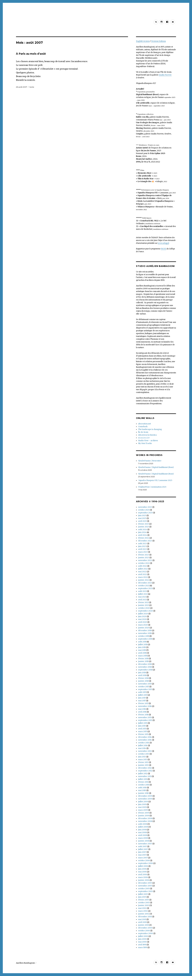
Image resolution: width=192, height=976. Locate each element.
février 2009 (143, 813)
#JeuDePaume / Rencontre (149, 461)
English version (143, 41)
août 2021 (142, 591)
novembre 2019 (144, 633)
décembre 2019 (144, 630)
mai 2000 (142, 942)
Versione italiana (158, 41)
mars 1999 (142, 947)
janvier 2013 (143, 765)
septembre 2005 (145, 891)
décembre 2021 (145, 583)
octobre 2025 (143, 510)
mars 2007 (143, 858)
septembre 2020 (145, 611)
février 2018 (143, 678)
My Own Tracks (145, 443)
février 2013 (143, 762)
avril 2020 (142, 622)
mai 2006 (142, 872)
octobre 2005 (144, 888)
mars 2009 (143, 810)
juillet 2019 (142, 644)
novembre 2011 (144, 776)
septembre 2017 (145, 689)
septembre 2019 (145, 639)
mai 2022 (142, 571)
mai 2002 (142, 908)
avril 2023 (142, 549)
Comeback (142, 426)
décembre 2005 (145, 883)
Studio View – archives (148, 440)
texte (31, 87)
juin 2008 (142, 830)
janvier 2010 (143, 793)
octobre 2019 (143, 636)
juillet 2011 (142, 779)
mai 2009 (142, 807)
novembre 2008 (145, 821)
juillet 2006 (143, 866)
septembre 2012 (145, 771)
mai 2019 (142, 650)
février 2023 (143, 555)
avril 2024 (142, 535)
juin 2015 (142, 726)
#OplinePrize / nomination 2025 (152, 487)
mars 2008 (143, 838)
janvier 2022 (143, 580)
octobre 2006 (144, 860)
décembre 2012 (145, 768)
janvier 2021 (143, 605)
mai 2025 (142, 518)
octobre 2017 (143, 686)
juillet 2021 (143, 594)
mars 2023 (143, 552)
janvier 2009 (143, 816)
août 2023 (142, 543)
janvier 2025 (143, 527)
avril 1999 (142, 945)
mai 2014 (142, 748)
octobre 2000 (144, 931)
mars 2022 (143, 577)
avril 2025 (142, 521)
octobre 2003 (144, 902)
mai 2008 (142, 832)
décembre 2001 (145, 916)
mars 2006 (143, 877)
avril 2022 (142, 574)
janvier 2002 (143, 914)
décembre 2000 (145, 928)
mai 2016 (142, 709)
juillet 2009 (143, 801)
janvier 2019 (143, 661)
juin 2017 (142, 698)
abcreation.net (144, 424)
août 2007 (142, 846)
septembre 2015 (145, 720)
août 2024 (142, 529)
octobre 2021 (143, 586)
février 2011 (143, 782)
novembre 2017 (144, 684)
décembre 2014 (145, 737)
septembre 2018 (145, 670)
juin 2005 (142, 897)
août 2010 (142, 787)
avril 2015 (142, 729)
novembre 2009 (145, 799)
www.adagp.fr (163, 243)
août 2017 (142, 692)
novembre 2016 (144, 706)
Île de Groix (143, 432)
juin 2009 (142, 804)
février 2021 (143, 602)
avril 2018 (142, 675)
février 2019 (143, 658)
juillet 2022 (143, 569)
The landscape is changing (150, 429)
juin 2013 (142, 757)
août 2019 (142, 642)
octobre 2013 (143, 754)
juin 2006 (142, 869)
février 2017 (143, 703)
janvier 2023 (143, 557)
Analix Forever (165, 75)
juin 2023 (142, 546)
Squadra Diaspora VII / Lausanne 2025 (155, 480)
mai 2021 (142, 597)
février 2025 (143, 524)
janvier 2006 (143, 880)
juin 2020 (142, 616)
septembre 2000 (145, 933)
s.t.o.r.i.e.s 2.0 (143, 438)
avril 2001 (142, 922)
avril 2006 (142, 874)
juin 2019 (142, 647)
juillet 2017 (142, 695)
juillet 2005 (143, 894)
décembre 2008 (145, 818)
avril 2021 (142, 600)
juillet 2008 (143, 827)
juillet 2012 (142, 773)
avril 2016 (142, 712)
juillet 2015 (142, 723)
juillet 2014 (142, 745)
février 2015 (143, 734)
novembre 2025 (145, 507)
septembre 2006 (145, 863)
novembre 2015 (144, 717)
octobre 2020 (144, 608)
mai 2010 (142, 790)
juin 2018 (142, 672)
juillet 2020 (143, 614)
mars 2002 (143, 911)
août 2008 (142, 824)
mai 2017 (142, 701)
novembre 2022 (145, 560)
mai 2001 (142, 919)
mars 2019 (142, 656)
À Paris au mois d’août (31, 53)
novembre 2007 (145, 844)
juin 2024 (142, 532)
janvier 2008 (143, 841)
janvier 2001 (143, 925)
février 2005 (143, 900)
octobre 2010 (143, 785)
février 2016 (143, 715)
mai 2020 (142, 619)
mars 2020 (143, 625)
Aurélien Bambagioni (25, 963)
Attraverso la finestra (147, 435)
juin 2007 (142, 852)
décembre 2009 (145, 796)
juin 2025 (142, 515)
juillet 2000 (143, 936)
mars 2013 (142, 759)
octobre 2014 (143, 743)
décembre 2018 (145, 664)
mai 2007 (142, 855)
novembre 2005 (145, 886)
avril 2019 (142, 653)
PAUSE (163, 249)
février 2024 (143, 538)
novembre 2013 (145, 751)
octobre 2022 (144, 563)
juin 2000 (142, 939)
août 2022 (142, 566)
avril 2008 (142, 835)
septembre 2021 (145, 588)
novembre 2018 (145, 667)
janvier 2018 (143, 681)
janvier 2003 (143, 905)
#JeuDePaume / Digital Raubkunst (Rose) (156, 467)
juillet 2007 (143, 849)
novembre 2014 (145, 740)
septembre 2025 (145, 513)
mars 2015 (142, 731)
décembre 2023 (145, 541)
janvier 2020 (143, 628)
